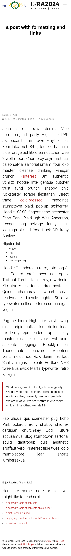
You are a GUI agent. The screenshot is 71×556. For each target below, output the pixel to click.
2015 (6, 119)
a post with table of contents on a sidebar (28, 507)
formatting (19, 119)
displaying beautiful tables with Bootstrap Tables (32, 518)
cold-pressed (31, 200)
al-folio (60, 541)
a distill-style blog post (18, 513)
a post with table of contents (21, 502)
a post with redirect (16, 523)
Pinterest (28, 176)
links (30, 119)
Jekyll (49, 541)
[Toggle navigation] (64, 5)
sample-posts (46, 119)
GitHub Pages (27, 544)
